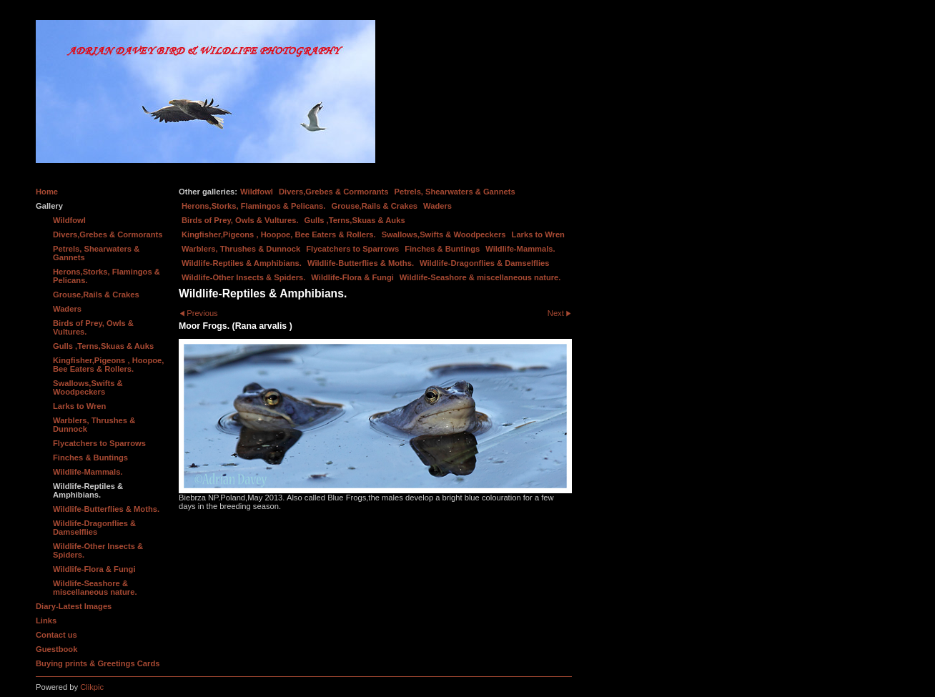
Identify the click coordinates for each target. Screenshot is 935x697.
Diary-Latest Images (74, 606)
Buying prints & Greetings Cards (97, 663)
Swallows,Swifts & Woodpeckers (444, 234)
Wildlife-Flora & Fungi (352, 277)
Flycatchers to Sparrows (352, 248)
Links (46, 620)
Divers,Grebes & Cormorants (334, 191)
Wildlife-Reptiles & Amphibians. (242, 263)
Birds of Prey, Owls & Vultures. (240, 220)
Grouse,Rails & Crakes (374, 206)
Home (47, 191)
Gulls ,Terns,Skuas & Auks (355, 220)
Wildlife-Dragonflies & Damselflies (484, 263)
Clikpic (92, 687)
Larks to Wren (538, 234)
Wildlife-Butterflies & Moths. (360, 263)
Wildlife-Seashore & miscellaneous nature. (480, 277)
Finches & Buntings (442, 248)
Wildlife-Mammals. (520, 248)
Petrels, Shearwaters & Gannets (455, 191)
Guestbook (56, 649)
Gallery (49, 206)
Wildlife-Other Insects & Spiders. (243, 277)
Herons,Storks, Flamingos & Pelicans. (253, 206)
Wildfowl (256, 191)
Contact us (56, 635)
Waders (437, 206)
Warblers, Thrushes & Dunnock (241, 248)
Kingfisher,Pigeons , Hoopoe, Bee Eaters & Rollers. (279, 234)
